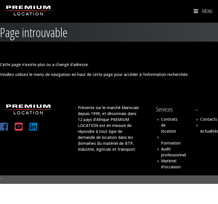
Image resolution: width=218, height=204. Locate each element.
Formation (171, 143)
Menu (202, 11)
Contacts (208, 119)
